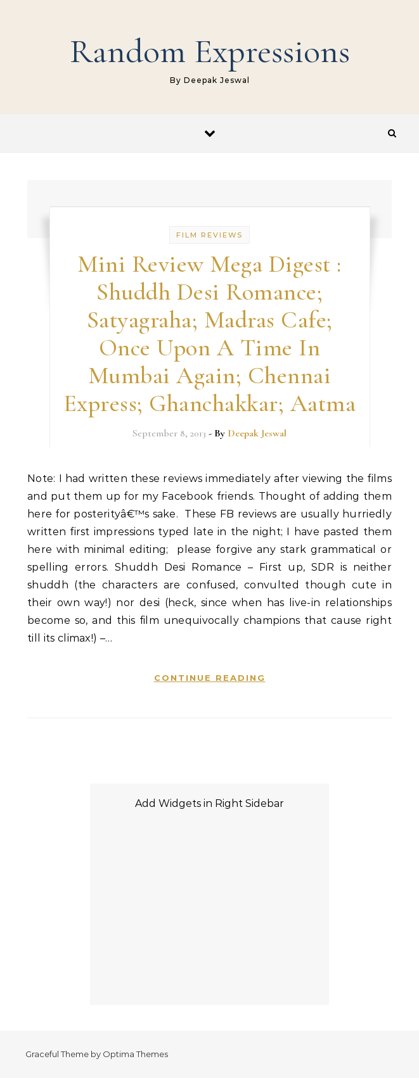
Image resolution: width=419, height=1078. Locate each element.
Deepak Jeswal (257, 433)
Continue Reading (210, 678)
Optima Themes (135, 1054)
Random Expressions (210, 51)
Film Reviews (209, 235)
